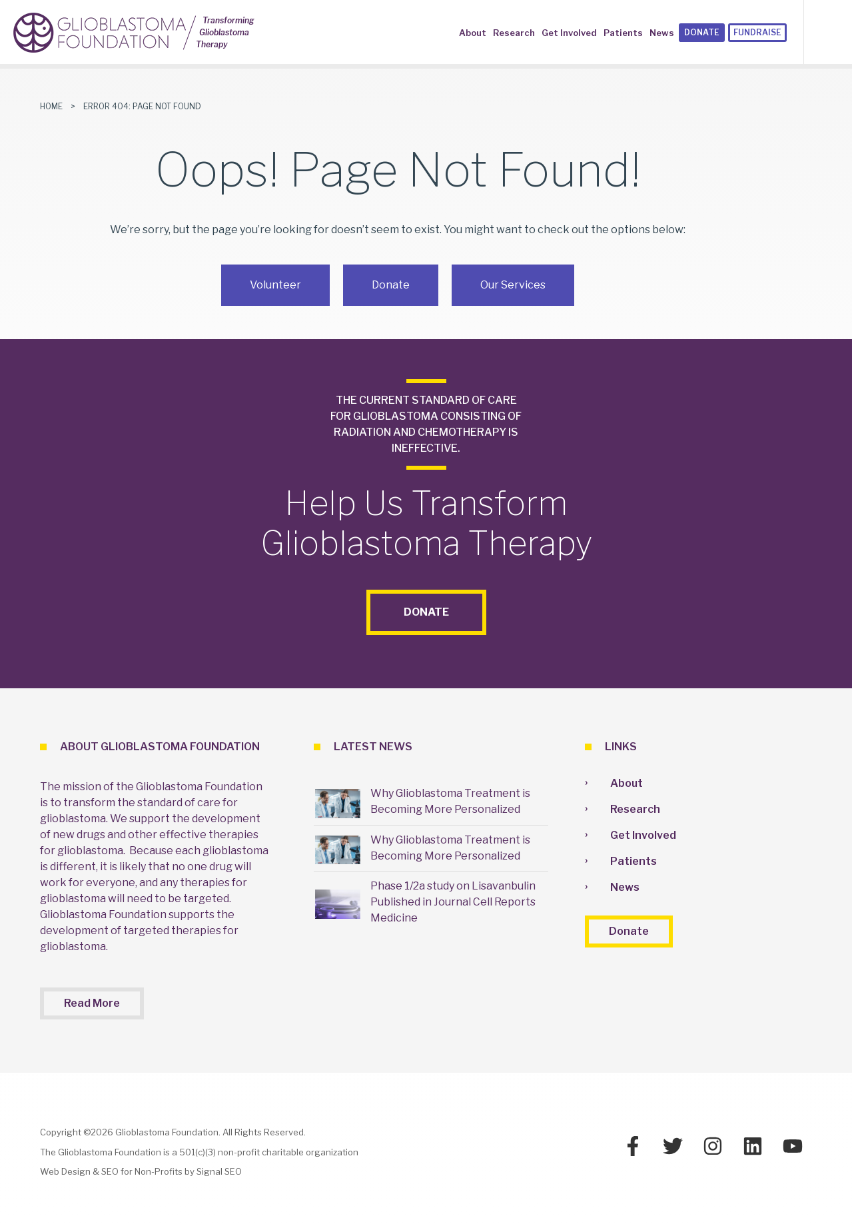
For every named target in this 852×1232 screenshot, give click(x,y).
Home (51, 106)
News (661, 32)
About (472, 32)
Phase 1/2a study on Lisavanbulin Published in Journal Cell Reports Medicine (453, 902)
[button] (838, 31)
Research (514, 32)
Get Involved (569, 32)
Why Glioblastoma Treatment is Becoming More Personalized (450, 801)
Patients (623, 32)
